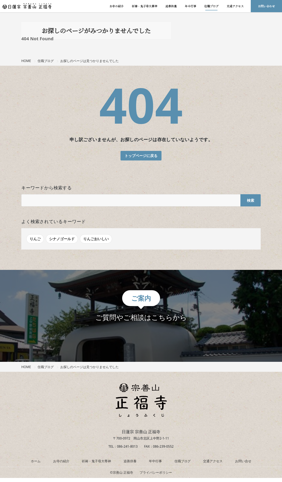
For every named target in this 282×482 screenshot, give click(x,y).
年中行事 (190, 6)
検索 (250, 200)
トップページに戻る (141, 155)
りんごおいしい (96, 238)
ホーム (36, 461)
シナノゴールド (62, 238)
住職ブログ (211, 6)
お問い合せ (243, 461)
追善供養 (171, 6)
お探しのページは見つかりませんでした (89, 61)
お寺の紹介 (116, 6)
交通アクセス (235, 6)
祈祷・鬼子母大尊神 (144, 6)
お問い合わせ (266, 6)
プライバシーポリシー (156, 472)
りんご (35, 238)
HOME (26, 61)
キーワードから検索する (46, 187)
